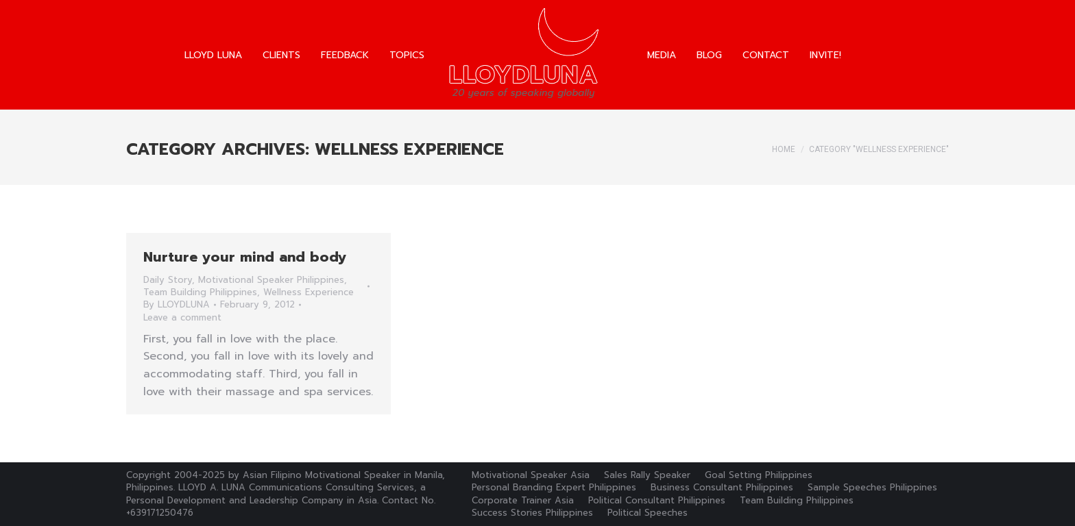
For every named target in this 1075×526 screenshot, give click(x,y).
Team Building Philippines (200, 292)
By (176, 305)
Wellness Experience (308, 292)
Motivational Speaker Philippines (271, 279)
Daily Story (167, 279)
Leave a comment (182, 318)
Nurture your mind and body (245, 257)
